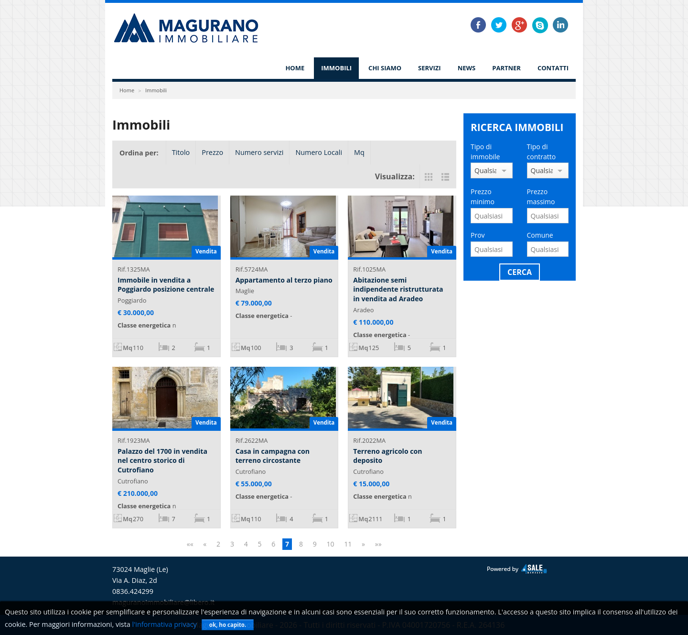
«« (190, 543)
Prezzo (212, 152)
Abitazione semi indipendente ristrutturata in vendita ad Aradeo (398, 289)
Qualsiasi (485, 170)
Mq (359, 152)
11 (348, 543)
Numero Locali (318, 152)
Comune (540, 235)
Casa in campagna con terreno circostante (273, 456)
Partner (506, 68)
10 (330, 543)
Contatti (553, 68)
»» (378, 543)
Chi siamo (384, 68)
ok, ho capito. (227, 624)
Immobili (336, 68)
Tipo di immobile (485, 151)
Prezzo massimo (541, 196)
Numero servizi (259, 152)
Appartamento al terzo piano (284, 280)
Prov (478, 235)
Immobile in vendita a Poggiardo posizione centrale (166, 284)
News (467, 68)
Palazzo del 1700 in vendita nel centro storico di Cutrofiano (162, 460)
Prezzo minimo (482, 196)
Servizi (429, 68)
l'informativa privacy (164, 624)
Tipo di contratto (541, 151)
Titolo (181, 152)
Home (294, 68)
